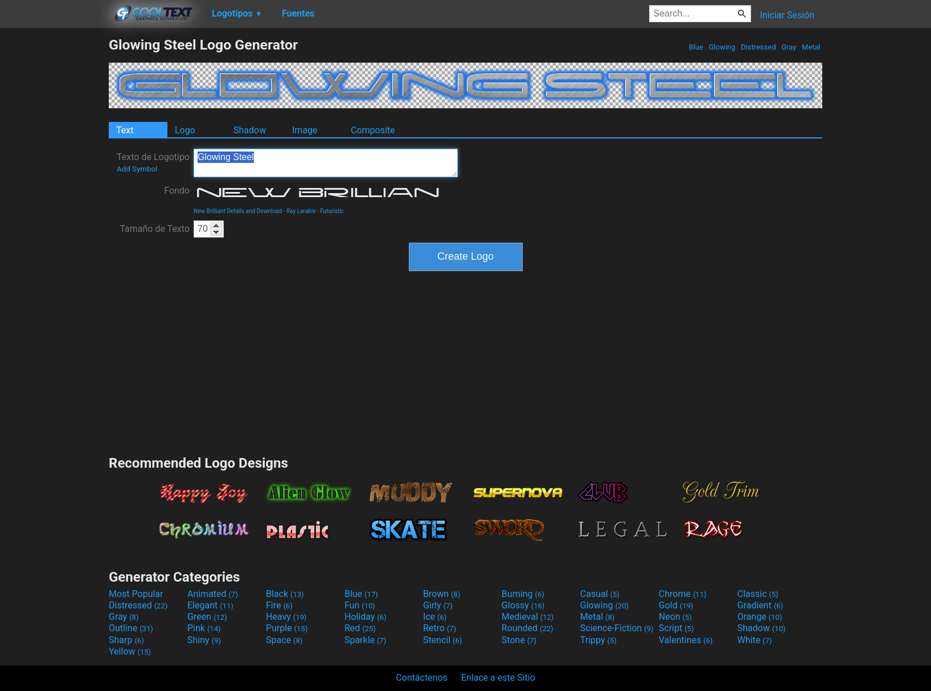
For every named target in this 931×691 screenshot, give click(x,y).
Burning (523, 593)
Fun (359, 605)
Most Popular (136, 593)
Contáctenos (422, 677)
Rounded (527, 628)
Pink (204, 628)
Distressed (758, 47)
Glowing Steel (326, 163)
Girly (438, 605)
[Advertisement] (54, 207)
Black (285, 593)
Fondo (177, 190)
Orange (759, 616)
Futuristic (332, 211)
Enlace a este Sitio (498, 677)
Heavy (286, 616)
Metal (811, 47)
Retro (439, 628)
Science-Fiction (617, 628)
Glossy (523, 605)
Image (305, 130)
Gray (789, 47)
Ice (434, 616)
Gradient (760, 605)
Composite (373, 130)
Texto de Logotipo (153, 162)
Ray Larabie (301, 211)
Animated (212, 593)
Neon (675, 616)
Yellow (130, 651)
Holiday (365, 616)
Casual (600, 593)
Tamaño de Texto (155, 228)
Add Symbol (137, 169)
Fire (279, 605)
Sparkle (365, 640)
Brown (441, 593)
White (754, 640)
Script (676, 628)
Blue (696, 47)
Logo (185, 130)
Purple (286, 628)
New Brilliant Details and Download (238, 211)
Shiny (204, 640)
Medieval (528, 616)
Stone (519, 640)
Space (284, 640)
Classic (757, 593)
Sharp (126, 640)
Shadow (249, 130)
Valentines (686, 640)
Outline (131, 628)
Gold (676, 605)
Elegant (210, 605)
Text (124, 130)
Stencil (442, 640)
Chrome (683, 593)
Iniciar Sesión (787, 15)
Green (207, 616)
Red (360, 628)
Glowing (722, 47)
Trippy (598, 640)
